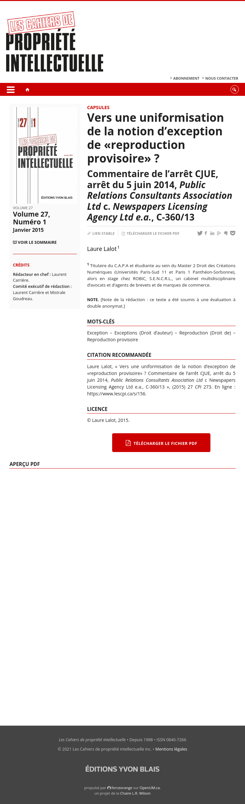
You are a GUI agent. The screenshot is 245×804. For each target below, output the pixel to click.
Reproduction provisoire (112, 339)
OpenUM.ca (150, 787)
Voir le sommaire (37, 242)
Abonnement (186, 78)
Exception (97, 333)
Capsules (98, 107)
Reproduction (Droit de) (205, 333)
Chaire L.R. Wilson (135, 793)
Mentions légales (171, 749)
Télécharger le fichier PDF (151, 233)
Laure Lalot (101, 249)
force (122, 787)
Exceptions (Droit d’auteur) (143, 333)
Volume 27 (23, 207)
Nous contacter (221, 78)
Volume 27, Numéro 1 (31, 221)
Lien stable (100, 233)
